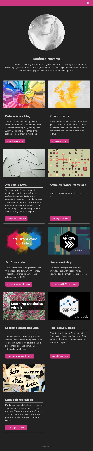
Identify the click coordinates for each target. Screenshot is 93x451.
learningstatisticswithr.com (19, 356)
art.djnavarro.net (59, 141)
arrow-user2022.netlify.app (64, 284)
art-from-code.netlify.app (18, 284)
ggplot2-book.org (60, 356)
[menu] (6, 3)
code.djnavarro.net (60, 218)
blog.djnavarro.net (15, 141)
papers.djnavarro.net (16, 218)
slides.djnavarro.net (16, 427)
